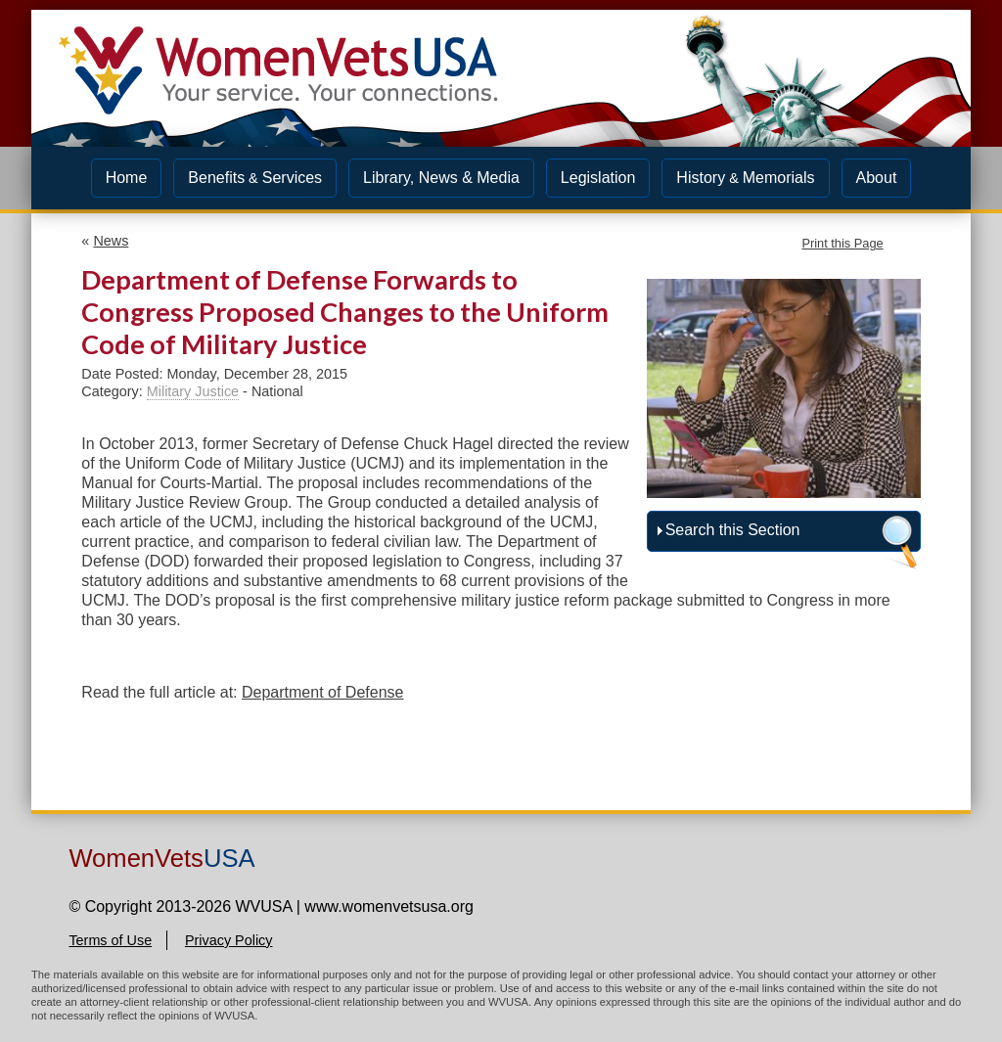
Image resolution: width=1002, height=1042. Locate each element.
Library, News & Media (441, 177)
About (876, 177)
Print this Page (842, 243)
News (110, 241)
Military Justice (193, 391)
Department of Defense (322, 692)
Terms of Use (110, 940)
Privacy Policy (229, 940)
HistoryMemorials (745, 177)
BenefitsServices (255, 177)
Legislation (598, 177)
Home (127, 177)
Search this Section (732, 529)
